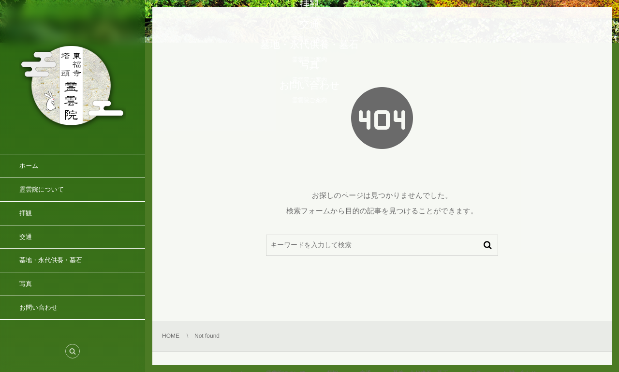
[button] (72, 351)
